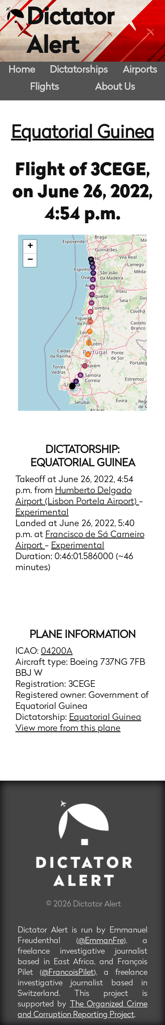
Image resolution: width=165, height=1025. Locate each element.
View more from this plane (68, 728)
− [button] (30, 260)
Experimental (42, 513)
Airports (140, 70)
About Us (115, 87)
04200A (57, 651)
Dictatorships (79, 70)
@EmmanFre (101, 941)
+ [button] (30, 246)
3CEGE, (120, 171)
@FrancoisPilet (68, 973)
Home (21, 70)
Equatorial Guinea (82, 133)
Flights (44, 87)
